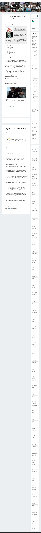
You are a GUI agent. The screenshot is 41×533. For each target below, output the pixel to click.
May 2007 (33, 503)
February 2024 (34, 169)
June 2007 (33, 501)
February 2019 (34, 271)
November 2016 (34, 312)
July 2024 (33, 162)
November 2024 (34, 160)
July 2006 (33, 521)
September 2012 (34, 389)
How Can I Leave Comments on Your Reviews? (35, 110)
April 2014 (33, 355)
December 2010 (34, 426)
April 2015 (33, 339)
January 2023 (34, 187)
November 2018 (34, 276)
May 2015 (33, 337)
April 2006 (33, 526)
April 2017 (33, 305)
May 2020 (33, 244)
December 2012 (34, 383)
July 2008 (33, 478)
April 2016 (33, 321)
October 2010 (34, 430)
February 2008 (34, 487)
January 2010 (34, 446)
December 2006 (34, 512)
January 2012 (34, 403)
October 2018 (34, 278)
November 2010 (34, 428)
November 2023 (34, 174)
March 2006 (34, 528)
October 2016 (34, 314)
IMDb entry (8, 105)
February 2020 (34, 249)
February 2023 (34, 185)
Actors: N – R (35, 75)
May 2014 (33, 353)
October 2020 (34, 235)
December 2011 (34, 405)
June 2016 (33, 319)
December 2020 (34, 231)
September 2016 (34, 315)
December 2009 (34, 448)
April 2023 (33, 181)
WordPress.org (34, 28)
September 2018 (34, 280)
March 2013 (34, 378)
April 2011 (33, 419)
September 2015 (34, 333)
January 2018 (34, 290)
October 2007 (34, 494)
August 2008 (34, 476)
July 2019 (33, 262)
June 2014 (33, 351)
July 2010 (33, 435)
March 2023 (34, 183)
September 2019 (34, 258)
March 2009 (34, 464)
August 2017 (34, 299)
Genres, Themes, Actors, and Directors (34, 69)
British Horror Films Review (11, 108)
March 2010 (34, 442)
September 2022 (34, 194)
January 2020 (34, 251)
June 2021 (33, 221)
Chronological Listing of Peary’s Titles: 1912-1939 (34, 50)
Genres (34, 89)
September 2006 (34, 517)
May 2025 (33, 156)
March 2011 (34, 421)
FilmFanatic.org (5, 0)
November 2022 (34, 190)
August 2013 (34, 369)
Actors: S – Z (34, 77)
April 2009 (33, 462)
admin (17, 20)
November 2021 (34, 212)
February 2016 (34, 324)
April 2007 (33, 505)
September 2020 (34, 237)
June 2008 (33, 480)
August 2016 (34, 317)
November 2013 (34, 364)
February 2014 (34, 358)
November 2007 (34, 492)
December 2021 (34, 210)
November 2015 (34, 330)
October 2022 (34, 192)
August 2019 (34, 260)
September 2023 (34, 178)
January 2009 (34, 467)
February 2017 (34, 308)
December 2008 (34, 469)
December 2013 (34, 362)
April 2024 (33, 167)
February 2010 (34, 444)
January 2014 (34, 360)
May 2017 (33, 303)
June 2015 (33, 335)
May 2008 (33, 482)
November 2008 (34, 471)
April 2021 (33, 224)
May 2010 (33, 439)
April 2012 (33, 398)
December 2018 (34, 274)
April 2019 (33, 267)
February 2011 (34, 423)
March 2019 (34, 269)
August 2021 (34, 217)
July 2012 (33, 392)
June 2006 (33, 523)
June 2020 (33, 242)
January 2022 (34, 208)
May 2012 (33, 396)
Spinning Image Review (10, 106)
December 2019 (34, 253)
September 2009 (34, 453)
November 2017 (34, 294)
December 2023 (34, 172)
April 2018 (33, 285)
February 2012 (34, 401)
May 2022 (33, 201)
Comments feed (34, 26)
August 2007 (34, 498)
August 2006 (34, 519)
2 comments (21, 20)
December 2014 (34, 344)
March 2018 (34, 287)
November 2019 (34, 255)
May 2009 (33, 460)
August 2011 (34, 412)
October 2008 (34, 473)
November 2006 (34, 514)
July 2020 (33, 240)
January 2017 (34, 310)
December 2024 (34, 158)
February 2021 (34, 228)
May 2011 (33, 417)
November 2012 (34, 385)
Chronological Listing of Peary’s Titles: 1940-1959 (34, 54)
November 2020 (34, 233)
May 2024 (33, 165)
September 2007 (34, 496)
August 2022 (34, 196)
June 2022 (33, 199)
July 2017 (33, 301)
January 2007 (34, 510)
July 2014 (33, 349)
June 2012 (33, 394)
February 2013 (34, 380)
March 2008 (34, 485)
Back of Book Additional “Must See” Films (34, 44)
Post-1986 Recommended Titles (34, 131)
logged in (9, 208)
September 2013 (34, 367)
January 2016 (34, 326)
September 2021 (34, 215)
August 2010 (34, 433)
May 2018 (33, 283)
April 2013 (33, 376)
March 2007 (34, 507)
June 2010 (33, 437)
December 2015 (34, 328)
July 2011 (33, 414)
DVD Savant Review (10, 110)
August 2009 (34, 455)
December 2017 (34, 292)
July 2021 (33, 219)
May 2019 (33, 265)
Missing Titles (34, 113)
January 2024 (34, 171)
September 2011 (34, 410)
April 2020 (33, 246)
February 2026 (34, 149)
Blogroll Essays (34, 47)
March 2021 (34, 226)
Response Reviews (8, 114)
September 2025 (34, 151)
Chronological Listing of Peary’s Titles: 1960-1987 (34, 58)
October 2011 (34, 408)
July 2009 (33, 457)
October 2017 (34, 296)
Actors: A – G (34, 72)
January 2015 (34, 342)
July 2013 (33, 371)
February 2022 (34, 206)
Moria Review (9, 107)
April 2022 (33, 203)
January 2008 (34, 489)
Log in (33, 23)
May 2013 (33, 374)
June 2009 (33, 458)
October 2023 (34, 176)
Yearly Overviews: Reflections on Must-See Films (34, 135)
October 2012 (34, 387)
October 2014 (34, 346)
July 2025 (33, 153)
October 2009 (34, 451)
